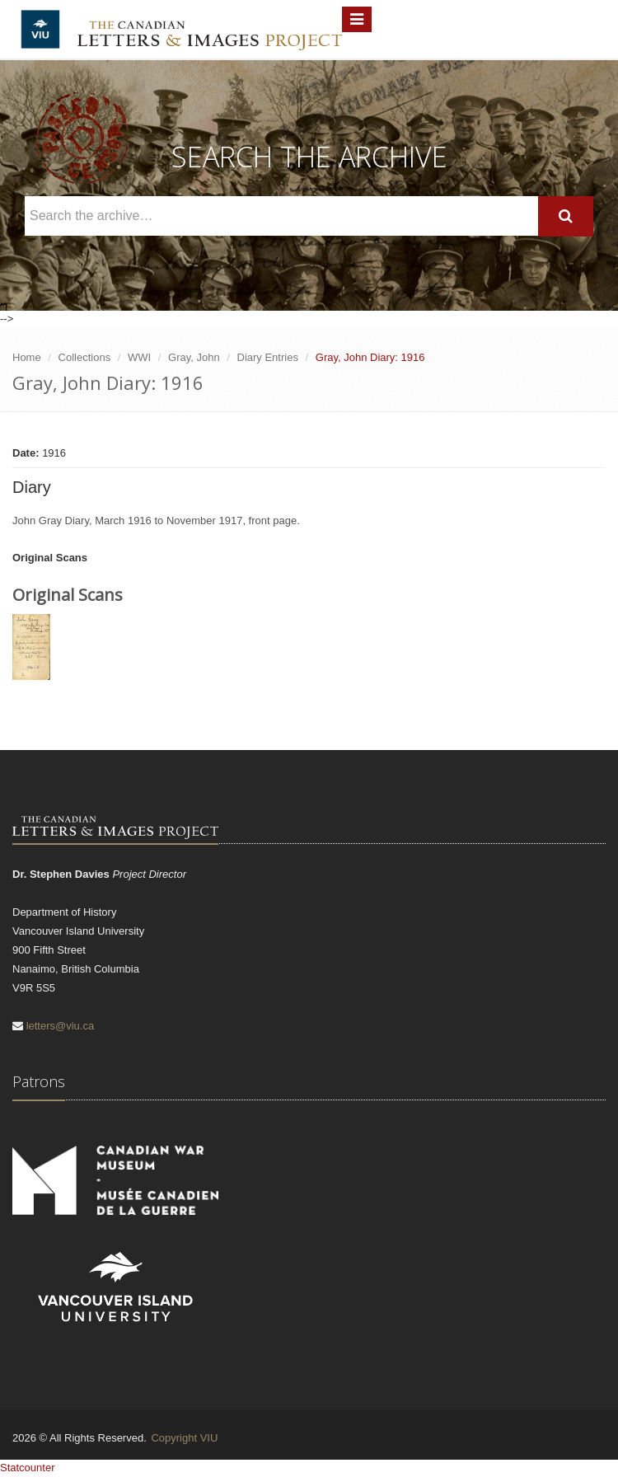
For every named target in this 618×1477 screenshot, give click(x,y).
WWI (139, 357)
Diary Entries (267, 357)
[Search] (565, 216)
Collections (85, 357)
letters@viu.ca (60, 1026)
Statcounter (27, 1467)
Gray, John (194, 357)
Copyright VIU (184, 1438)
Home (26, 357)
